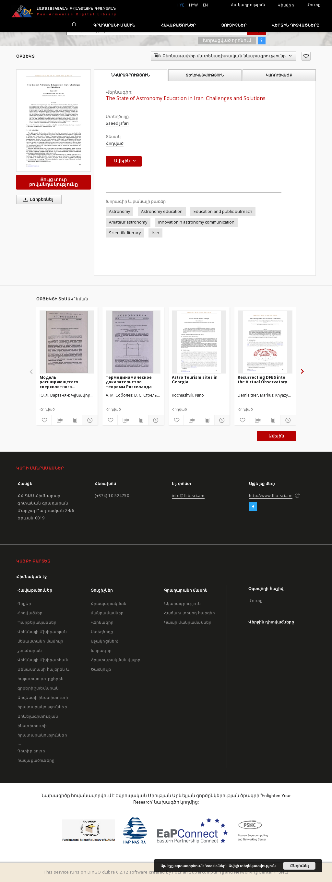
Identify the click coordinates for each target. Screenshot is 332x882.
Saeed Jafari (117, 123)
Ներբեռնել (36, 199)
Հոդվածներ (30, 613)
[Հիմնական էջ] (73, 25)
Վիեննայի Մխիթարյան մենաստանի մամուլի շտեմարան (42, 641)
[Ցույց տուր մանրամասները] (88, 420)
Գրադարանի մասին (114, 25)
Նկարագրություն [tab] (130, 75)
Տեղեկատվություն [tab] (205, 75)
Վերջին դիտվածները (295, 25)
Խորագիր (101, 650)
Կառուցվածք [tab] (279, 75)
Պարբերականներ (37, 622)
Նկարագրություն (182, 603)
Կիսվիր (286, 5)
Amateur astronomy (128, 222)
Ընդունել (299, 866)
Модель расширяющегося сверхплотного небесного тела (59, 382)
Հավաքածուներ (178, 25)
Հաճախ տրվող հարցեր (189, 613)
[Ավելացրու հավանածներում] (306, 56)
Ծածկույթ (101, 669)
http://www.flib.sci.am (270, 495)
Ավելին (276, 436)
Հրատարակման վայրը (116, 660)
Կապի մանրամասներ (187, 622)
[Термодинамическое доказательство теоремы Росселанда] (133, 342)
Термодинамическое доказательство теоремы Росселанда (129, 382)
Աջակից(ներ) (104, 641)
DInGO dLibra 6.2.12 (108, 872)
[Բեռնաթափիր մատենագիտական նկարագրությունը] (59, 420)
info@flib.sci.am (188, 495)
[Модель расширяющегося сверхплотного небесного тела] (67, 342)
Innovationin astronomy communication (196, 222)
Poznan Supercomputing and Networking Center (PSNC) (230, 872)
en (205, 5)
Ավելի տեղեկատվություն (252, 866)
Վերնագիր (102, 622)
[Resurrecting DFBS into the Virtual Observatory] (265, 342)
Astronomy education (162, 211)
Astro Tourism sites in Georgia (195, 380)
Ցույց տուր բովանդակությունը (53, 182)
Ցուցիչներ (233, 25)
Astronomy (119, 211)
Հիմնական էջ (31, 576)
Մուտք (313, 4)
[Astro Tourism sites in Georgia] (199, 342)
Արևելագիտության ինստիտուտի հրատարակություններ (42, 726)
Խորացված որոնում (227, 40)
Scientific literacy (125, 233)
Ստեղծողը (102, 631)
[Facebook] (253, 507)
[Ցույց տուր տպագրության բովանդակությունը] (74, 420)
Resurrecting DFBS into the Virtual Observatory (262, 380)
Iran (155, 233)
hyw (193, 5)
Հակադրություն (248, 4)
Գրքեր (24, 603)
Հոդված (115, 143)
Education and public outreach (223, 211)
